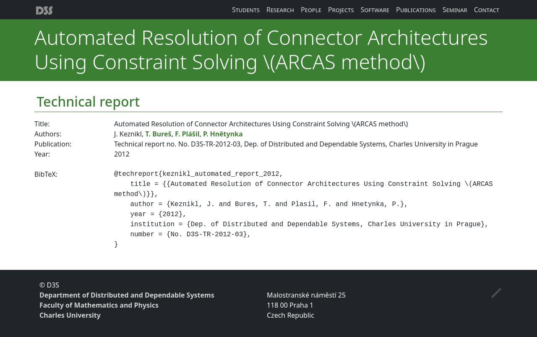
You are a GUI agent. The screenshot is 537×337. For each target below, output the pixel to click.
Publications (416, 9)
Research (280, 9)
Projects (341, 9)
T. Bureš (158, 133)
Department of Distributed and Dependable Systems (126, 295)
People (311, 9)
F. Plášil (187, 133)
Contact (486, 9)
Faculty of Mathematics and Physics (99, 305)
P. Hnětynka (223, 133)
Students (246, 9)
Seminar (455, 9)
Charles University (70, 315)
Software (374, 9)
